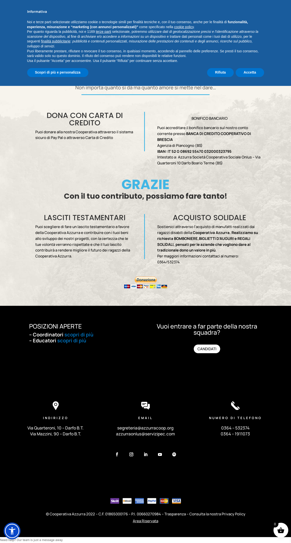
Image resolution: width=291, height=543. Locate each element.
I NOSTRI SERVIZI (107, 32)
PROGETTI (139, 32)
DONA (259, 32)
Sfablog (258, 5)
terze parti (103, 489)
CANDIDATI (206, 349)
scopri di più (79, 334)
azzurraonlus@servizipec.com (145, 434)
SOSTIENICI (177, 32)
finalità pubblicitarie (55, 498)
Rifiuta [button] (220, 529)
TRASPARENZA (208, 32)
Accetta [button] (250, 529)
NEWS (157, 32)
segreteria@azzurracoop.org (145, 428)
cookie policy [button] (184, 484)
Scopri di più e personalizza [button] (57, 529)
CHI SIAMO (79, 32)
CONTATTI (145, 39)
